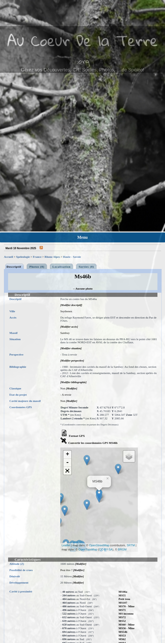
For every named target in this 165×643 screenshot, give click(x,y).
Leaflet (66, 545)
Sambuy (65, 332)
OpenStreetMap (99, 545)
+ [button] (67, 454)
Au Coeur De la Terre (82, 40)
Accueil (8, 256)
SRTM (131, 545)
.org (83, 60)
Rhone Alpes (52, 256)
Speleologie (23, 256)
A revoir (66, 394)
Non (62, 388)
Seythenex (66, 311)
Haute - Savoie (72, 256)
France (37, 256)
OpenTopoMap (87, 549)
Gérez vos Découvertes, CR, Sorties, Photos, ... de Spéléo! (82, 69)
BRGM (122, 549)
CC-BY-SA (106, 549)
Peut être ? (66, 570)
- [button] (67, 463)
